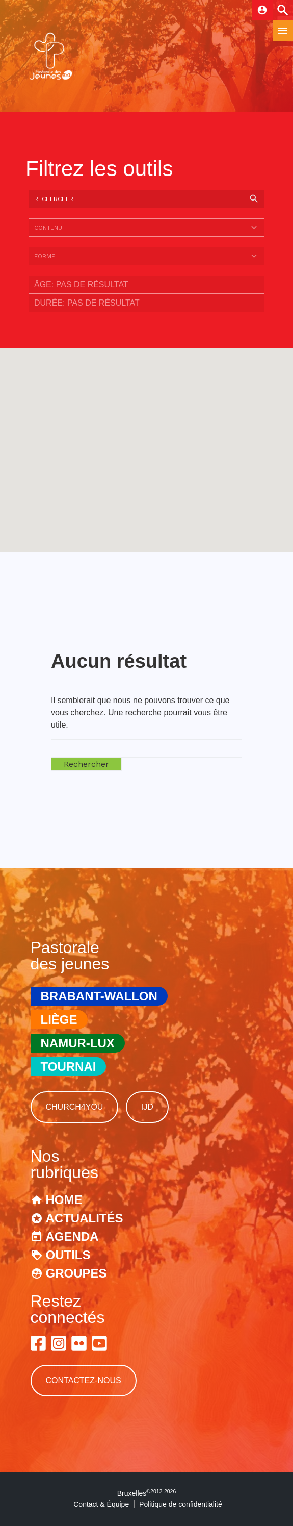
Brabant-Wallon (99, 996)
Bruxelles (146, 1493)
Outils (68, 1255)
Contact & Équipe (101, 1504)
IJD (147, 1107)
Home (64, 1200)
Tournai (68, 1066)
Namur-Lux (78, 1043)
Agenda (72, 1236)
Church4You (74, 1107)
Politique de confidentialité (180, 1504)
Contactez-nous (83, 1380)
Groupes (76, 1273)
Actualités (84, 1218)
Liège (59, 1020)
